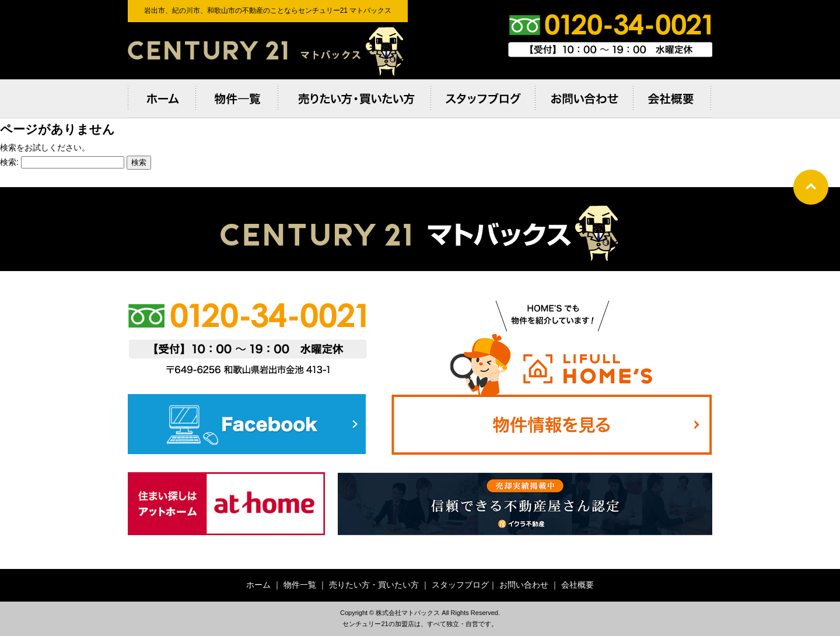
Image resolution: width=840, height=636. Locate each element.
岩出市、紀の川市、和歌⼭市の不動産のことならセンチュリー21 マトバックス (268, 50)
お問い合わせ (523, 584)
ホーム (258, 584)
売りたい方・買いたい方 (374, 584)
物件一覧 (300, 584)
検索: (9, 162)
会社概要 (577, 584)
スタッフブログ (460, 584)
